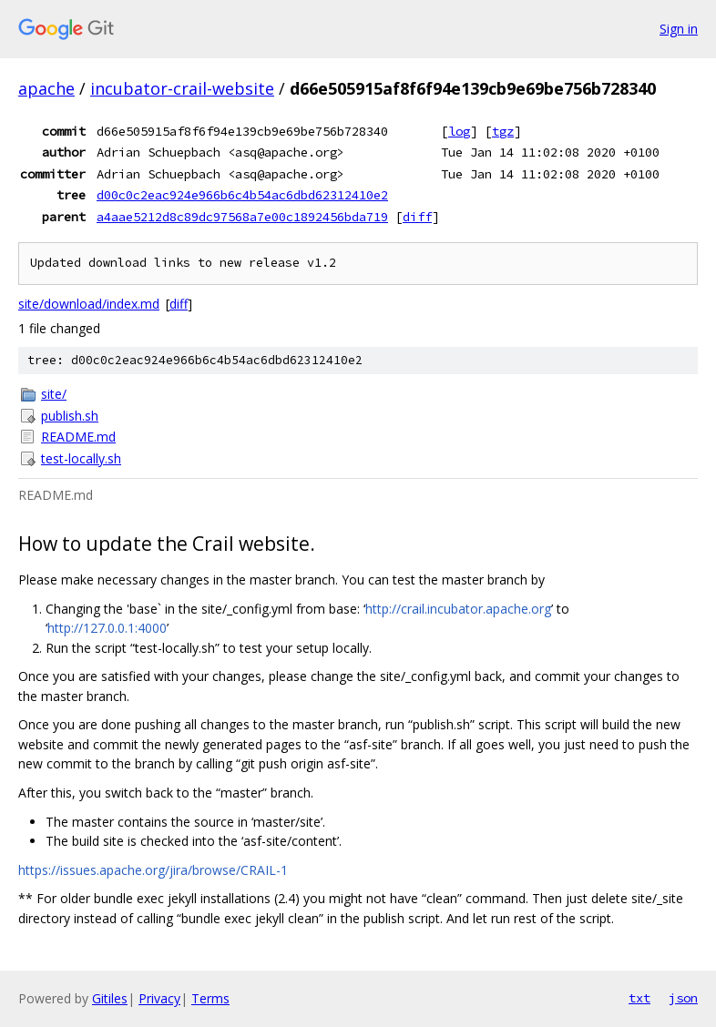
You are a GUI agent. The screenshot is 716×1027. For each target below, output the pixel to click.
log (459, 131)
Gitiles (110, 998)
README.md (78, 436)
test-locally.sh (81, 458)
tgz (503, 131)
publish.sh (69, 415)
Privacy (159, 998)
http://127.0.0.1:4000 (107, 627)
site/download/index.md (88, 303)
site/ (53, 393)
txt (639, 998)
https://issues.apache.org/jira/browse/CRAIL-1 (153, 870)
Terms (210, 998)
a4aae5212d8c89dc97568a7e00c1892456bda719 (242, 216)
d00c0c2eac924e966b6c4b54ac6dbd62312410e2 (242, 195)
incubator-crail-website (182, 88)
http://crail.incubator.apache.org (458, 608)
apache (46, 88)
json (683, 998)
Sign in (679, 28)
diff (417, 216)
